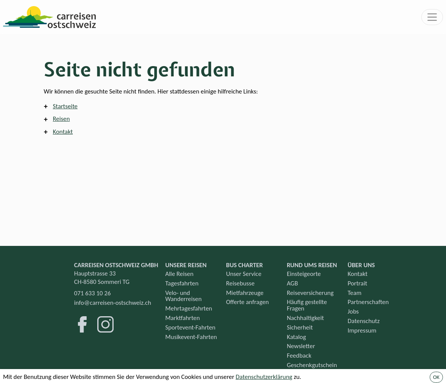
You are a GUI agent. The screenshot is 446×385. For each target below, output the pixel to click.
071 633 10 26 (92, 293)
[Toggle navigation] (432, 17)
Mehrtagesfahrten (188, 308)
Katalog (296, 337)
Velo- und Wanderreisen (183, 296)
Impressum (362, 330)
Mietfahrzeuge (245, 293)
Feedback (299, 356)
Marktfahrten (182, 318)
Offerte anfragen (247, 302)
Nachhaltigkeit (305, 318)
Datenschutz (364, 321)
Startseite (65, 106)
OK (436, 377)
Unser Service (243, 274)
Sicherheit (300, 327)
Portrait (357, 283)
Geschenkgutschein (312, 365)
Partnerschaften (368, 302)
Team (354, 293)
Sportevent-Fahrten (190, 327)
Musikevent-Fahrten (191, 337)
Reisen (61, 119)
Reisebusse (240, 283)
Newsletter (301, 346)
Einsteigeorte (304, 274)
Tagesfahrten (182, 283)
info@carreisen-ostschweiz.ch (112, 303)
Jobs (353, 311)
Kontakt (63, 132)
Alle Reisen (179, 274)
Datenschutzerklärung (264, 377)
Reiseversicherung (310, 293)
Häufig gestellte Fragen (307, 305)
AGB (292, 283)
